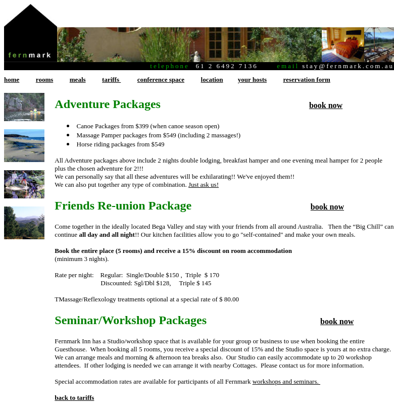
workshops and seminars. (286, 381)
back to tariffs (74, 397)
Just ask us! (203, 184)
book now (325, 105)
